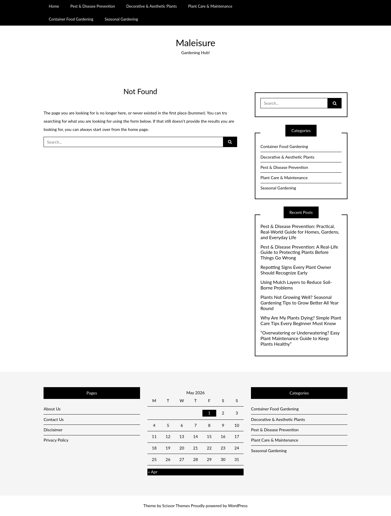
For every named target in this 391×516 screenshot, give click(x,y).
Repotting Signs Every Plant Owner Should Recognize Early (295, 269)
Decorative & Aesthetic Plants (151, 6)
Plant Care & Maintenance (210, 6)
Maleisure (195, 42)
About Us (52, 408)
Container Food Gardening (71, 19)
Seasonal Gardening (121, 19)
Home (54, 6)
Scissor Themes (176, 505)
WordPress (238, 505)
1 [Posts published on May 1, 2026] (209, 412)
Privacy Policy (56, 439)
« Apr (153, 471)
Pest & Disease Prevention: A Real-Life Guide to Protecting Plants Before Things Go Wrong (299, 252)
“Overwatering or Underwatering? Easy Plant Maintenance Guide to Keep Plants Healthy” (300, 338)
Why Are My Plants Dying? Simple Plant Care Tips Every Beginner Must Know (300, 320)
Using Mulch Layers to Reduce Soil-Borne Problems (296, 284)
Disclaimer (53, 429)
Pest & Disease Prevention (92, 6)
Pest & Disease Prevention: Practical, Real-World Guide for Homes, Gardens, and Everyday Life (299, 232)
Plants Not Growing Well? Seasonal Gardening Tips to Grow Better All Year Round (299, 302)
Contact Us (54, 419)
